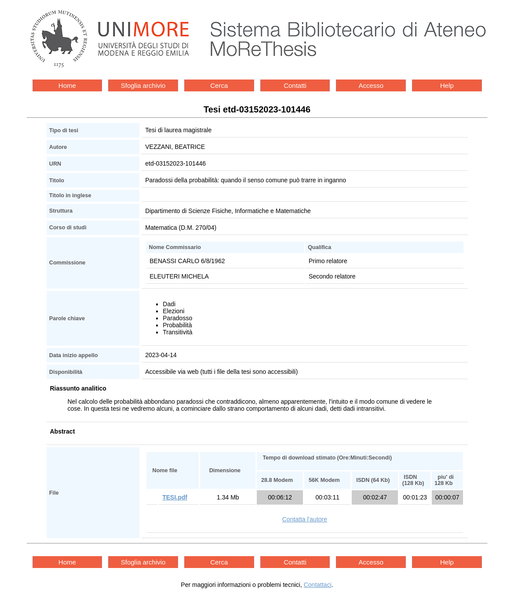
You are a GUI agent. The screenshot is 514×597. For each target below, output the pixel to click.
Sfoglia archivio (143, 85)
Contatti (295, 85)
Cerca (219, 85)
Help (447, 85)
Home (67, 85)
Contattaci (318, 584)
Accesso (370, 85)
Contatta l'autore (304, 519)
